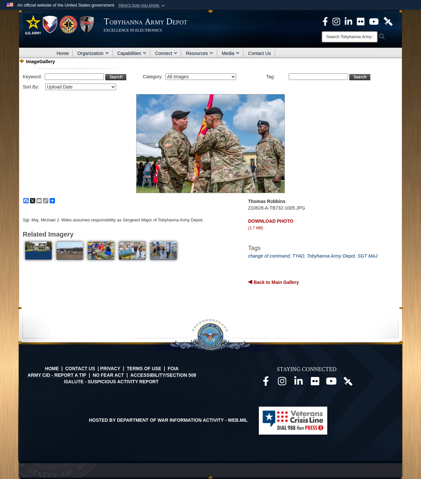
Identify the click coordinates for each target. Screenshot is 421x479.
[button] (142, 5)
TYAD (298, 256)
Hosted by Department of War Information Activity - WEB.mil (168, 420)
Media (230, 53)
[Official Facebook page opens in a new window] (266, 383)
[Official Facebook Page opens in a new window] (325, 21)
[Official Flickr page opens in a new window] (360, 21)
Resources (199, 53)
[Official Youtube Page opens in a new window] (374, 21)
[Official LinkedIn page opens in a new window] (348, 21)
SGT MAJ (368, 256)
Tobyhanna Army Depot (331, 256)
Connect (166, 53)
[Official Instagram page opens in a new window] (336, 21)
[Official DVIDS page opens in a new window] (388, 21)
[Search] (350, 36)
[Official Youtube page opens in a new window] (331, 383)
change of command (269, 256)
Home (63, 53)
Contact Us (259, 53)
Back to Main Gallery (275, 282)
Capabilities (131, 53)
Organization (93, 53)
